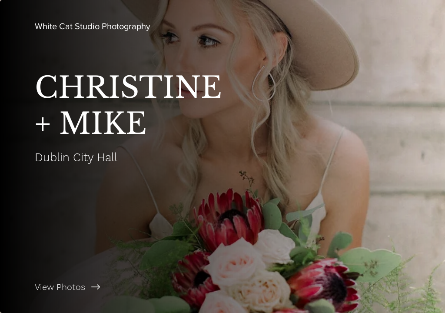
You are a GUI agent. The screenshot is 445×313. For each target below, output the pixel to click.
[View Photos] (111, 287)
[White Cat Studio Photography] (92, 26)
